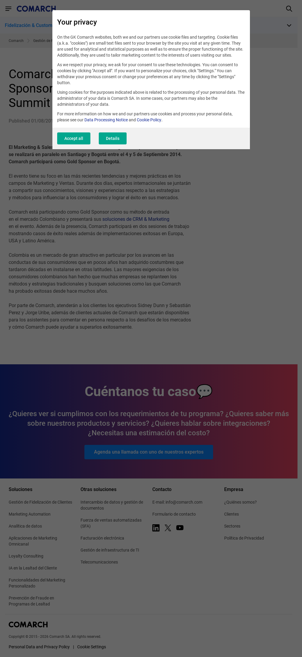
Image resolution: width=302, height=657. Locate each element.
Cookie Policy (149, 119)
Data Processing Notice (106, 119)
